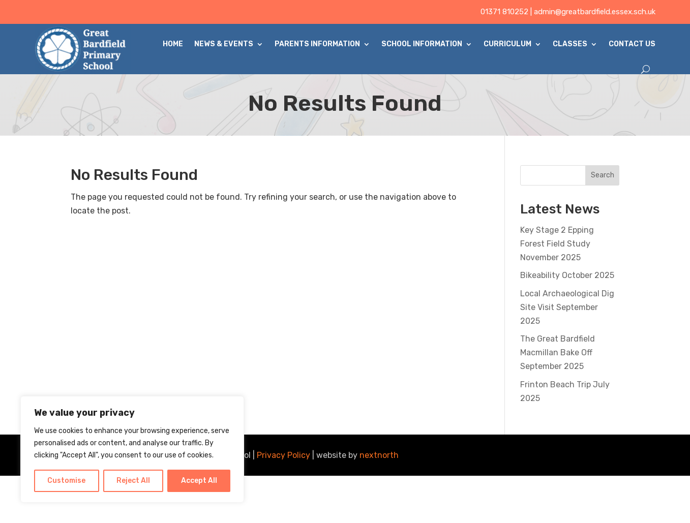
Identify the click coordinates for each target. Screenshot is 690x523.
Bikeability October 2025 (567, 275)
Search (602, 175)
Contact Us (632, 44)
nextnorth (379, 455)
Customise (66, 480)
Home (173, 44)
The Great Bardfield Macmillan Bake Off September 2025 (557, 352)
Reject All (133, 480)
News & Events (223, 44)
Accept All (199, 480)
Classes (570, 44)
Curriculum (507, 44)
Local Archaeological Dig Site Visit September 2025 (567, 307)
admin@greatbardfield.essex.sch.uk (594, 11)
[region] (132, 449)
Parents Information (317, 44)
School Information (421, 44)
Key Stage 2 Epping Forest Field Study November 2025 (557, 243)
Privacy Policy (283, 455)
